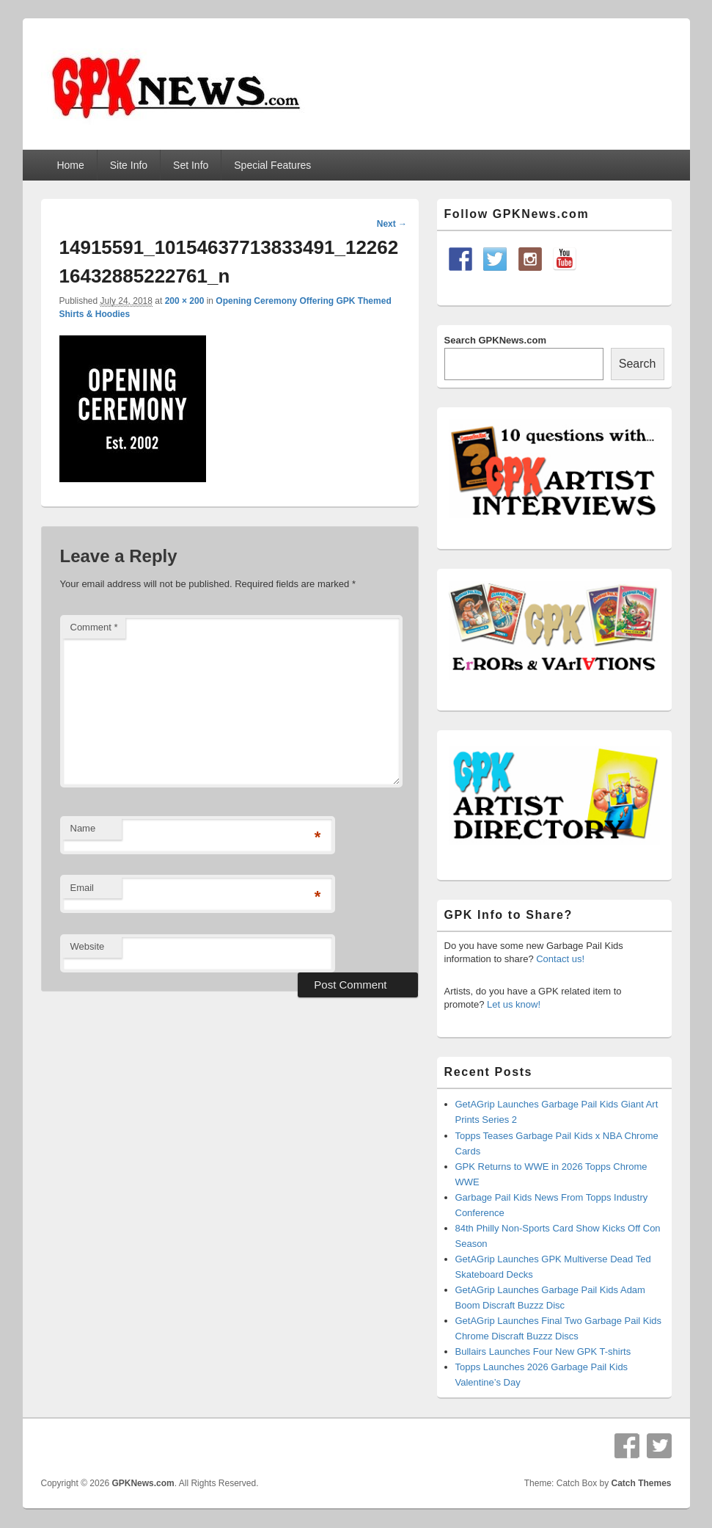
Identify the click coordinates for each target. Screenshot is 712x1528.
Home (70, 165)
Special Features (272, 165)
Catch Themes (641, 1483)
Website (87, 946)
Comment (94, 627)
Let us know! (513, 1004)
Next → (392, 224)
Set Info (190, 165)
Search (637, 363)
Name (83, 828)
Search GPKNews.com (495, 340)
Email (82, 887)
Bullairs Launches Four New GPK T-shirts (543, 1351)
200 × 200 (185, 301)
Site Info (128, 165)
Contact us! (560, 958)
